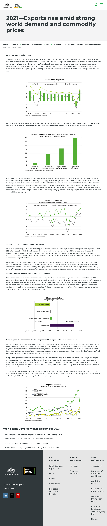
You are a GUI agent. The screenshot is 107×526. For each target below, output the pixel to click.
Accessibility (96, 466)
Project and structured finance (54, 491)
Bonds (52, 478)
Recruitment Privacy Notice (97, 489)
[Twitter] (12, 495)
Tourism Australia (74, 472)
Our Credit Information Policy (96, 499)
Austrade (74, 466)
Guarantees (54, 483)
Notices (94, 519)
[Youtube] (18, 495)
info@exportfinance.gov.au (13, 484)
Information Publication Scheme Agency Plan (98, 510)
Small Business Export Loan (56, 467)
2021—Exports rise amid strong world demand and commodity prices (33, 434)
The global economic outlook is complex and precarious (26, 443)
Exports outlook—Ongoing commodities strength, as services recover (32, 447)
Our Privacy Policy (96, 482)
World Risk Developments (32, 44)
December (57, 44)
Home (5, 44)
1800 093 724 (8, 488)
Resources (14, 44)
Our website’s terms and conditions (97, 473)
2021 (47, 44)
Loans (52, 473)
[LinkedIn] (5, 495)
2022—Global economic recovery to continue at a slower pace (29, 439)
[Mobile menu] (102, 5)
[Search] (96, 4)
